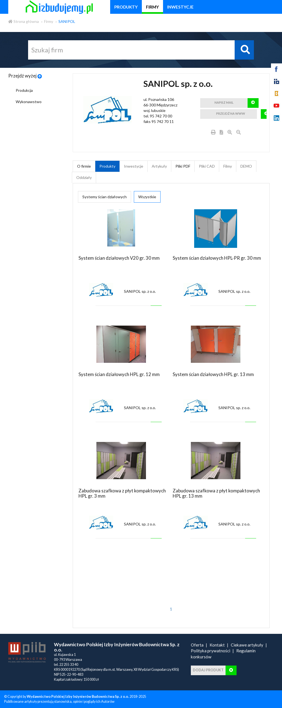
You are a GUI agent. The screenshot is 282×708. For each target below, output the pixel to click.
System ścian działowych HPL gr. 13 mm (213, 374)
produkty (126, 6)
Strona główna (23, 21)
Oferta (197, 644)
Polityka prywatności (210, 650)
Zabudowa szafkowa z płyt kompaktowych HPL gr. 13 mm (216, 493)
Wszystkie (147, 196)
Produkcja (24, 90)
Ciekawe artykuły (247, 644)
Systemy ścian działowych (104, 196)
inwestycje (180, 6)
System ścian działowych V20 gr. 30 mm (119, 258)
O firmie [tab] (84, 166)
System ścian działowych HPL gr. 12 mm (119, 374)
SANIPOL (66, 21)
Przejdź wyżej (25, 76)
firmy (152, 6)
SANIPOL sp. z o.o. (140, 291)
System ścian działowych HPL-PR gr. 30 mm (217, 258)
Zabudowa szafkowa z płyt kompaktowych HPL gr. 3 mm (122, 493)
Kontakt (217, 644)
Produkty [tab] (107, 166)
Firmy (48, 21)
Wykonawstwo (29, 101)
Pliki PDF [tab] (182, 166)
